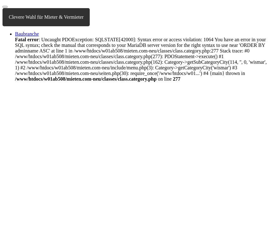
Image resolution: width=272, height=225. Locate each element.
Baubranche (27, 34)
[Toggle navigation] (5, 7)
